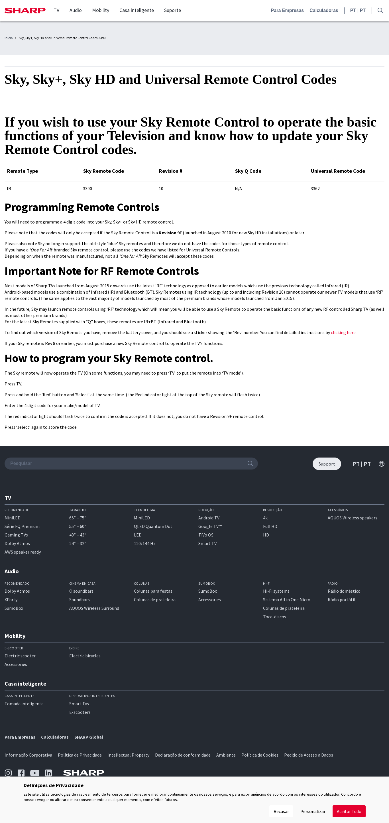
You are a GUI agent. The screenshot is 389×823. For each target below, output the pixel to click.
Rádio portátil (341, 599)
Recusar (281, 811)
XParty (11, 599)
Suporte (172, 10)
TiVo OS (205, 535)
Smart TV (207, 543)
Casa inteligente (136, 10)
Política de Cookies (259, 755)
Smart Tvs (79, 703)
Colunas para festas (153, 591)
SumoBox (14, 608)
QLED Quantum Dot (153, 526)
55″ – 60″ (77, 526)
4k (265, 518)
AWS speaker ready (23, 552)
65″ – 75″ (77, 518)
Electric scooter (20, 656)
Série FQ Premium (22, 526)
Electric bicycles (85, 656)
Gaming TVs (16, 535)
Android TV (208, 518)
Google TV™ (210, 526)
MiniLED (13, 518)
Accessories (209, 599)
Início (9, 38)
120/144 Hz (145, 543)
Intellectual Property (128, 755)
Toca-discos (274, 616)
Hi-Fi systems (276, 591)
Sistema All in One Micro (286, 599)
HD (266, 535)
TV (56, 10)
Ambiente (226, 755)
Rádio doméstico (344, 591)
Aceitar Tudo (349, 811)
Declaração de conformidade (183, 755)
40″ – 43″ (77, 535)
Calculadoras (323, 10)
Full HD (270, 526)
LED (138, 535)
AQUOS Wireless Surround (94, 608)
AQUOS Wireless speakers (352, 518)
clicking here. (344, 332)
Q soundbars (81, 591)
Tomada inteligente (24, 703)
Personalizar (312, 811)
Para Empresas (287, 10)
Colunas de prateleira (155, 599)
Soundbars (79, 599)
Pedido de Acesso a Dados (308, 755)
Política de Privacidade (80, 755)
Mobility (100, 10)
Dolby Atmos (17, 543)
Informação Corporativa (28, 755)
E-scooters (80, 712)
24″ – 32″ (77, 543)
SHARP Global (88, 737)
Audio (76, 10)
